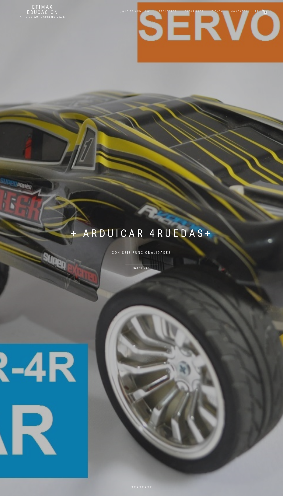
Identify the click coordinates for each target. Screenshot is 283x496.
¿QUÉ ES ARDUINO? (135, 11)
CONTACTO (239, 11)
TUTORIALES (194, 11)
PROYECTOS (168, 11)
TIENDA (217, 11)
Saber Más (141, 268)
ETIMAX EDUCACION (42, 9)
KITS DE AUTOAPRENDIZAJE (42, 16)
